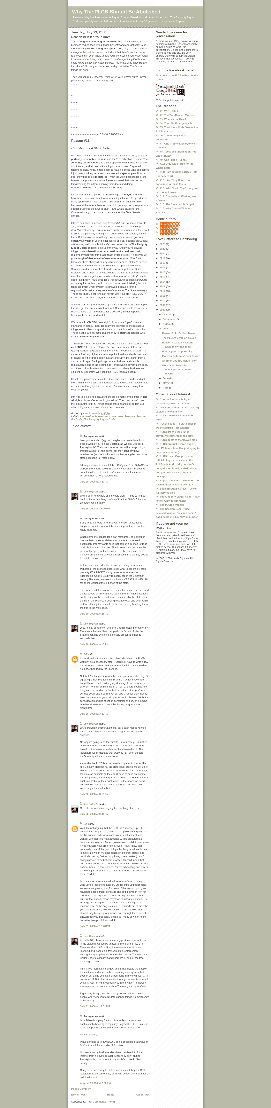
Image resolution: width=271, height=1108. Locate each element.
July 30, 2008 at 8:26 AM (94, 613)
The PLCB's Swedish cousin (179, 337)
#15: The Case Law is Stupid (177, 204)
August (167, 323)
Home (110, 1094)
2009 (163, 305)
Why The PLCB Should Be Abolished (116, 12)
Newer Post (78, 1094)
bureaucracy (102, 416)
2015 (163, 277)
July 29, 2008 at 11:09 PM (95, 508)
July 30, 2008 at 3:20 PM (94, 713)
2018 (163, 262)
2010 (163, 300)
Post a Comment (81, 1088)
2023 (163, 244)
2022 (163, 248)
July (166, 328)
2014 (163, 281)
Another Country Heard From (179, 360)
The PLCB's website (172, 504)
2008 (163, 309)
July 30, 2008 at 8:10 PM (94, 794)
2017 (163, 267)
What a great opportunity (177, 351)
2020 (163, 253)
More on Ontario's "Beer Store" (180, 356)
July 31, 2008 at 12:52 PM (95, 1006)
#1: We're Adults (170, 111)
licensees (117, 416)
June (166, 378)
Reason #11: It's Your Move (178, 333)
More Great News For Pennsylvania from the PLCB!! (177, 369)
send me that (177, 544)
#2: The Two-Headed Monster (177, 115)
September (170, 319)
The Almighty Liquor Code (99, 419)
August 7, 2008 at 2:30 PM (95, 1083)
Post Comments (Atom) (101, 1101)
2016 (163, 272)
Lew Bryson (91, 491)
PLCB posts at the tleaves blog (178, 439)
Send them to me (166, 532)
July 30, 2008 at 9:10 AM (94, 644)
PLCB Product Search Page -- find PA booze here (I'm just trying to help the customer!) (178, 448)
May (165, 382)
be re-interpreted (93, 52)
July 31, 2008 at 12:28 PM (95, 926)
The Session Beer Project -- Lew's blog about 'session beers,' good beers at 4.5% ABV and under (177, 513)
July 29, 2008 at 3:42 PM (94, 481)
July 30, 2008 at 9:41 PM (94, 814)
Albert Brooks (172, 224)
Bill (85, 654)
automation (87, 416)
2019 (163, 258)
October (168, 314)
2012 (163, 291)
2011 (163, 295)
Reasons (129, 416)
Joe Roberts (91, 804)
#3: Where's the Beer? (173, 119)
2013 (163, 286)
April (166, 387)
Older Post (142, 1094)
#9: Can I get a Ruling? (173, 159)
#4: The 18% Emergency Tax (177, 123)
